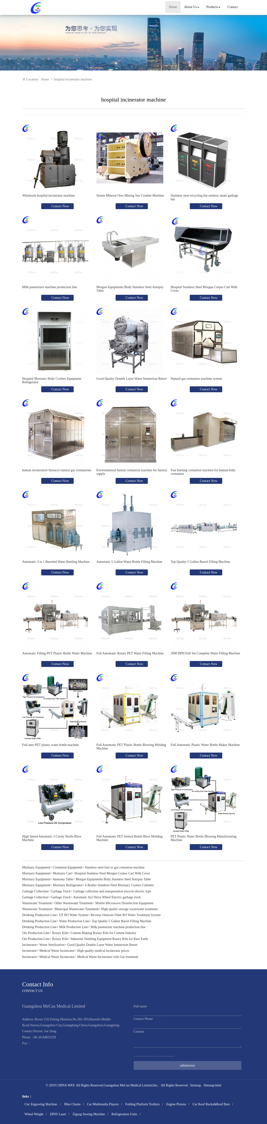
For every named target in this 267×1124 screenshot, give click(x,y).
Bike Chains (72, 1104)
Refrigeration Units (124, 1114)
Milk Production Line (73, 927)
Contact (232, 7)
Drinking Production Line (39, 915)
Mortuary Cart (62, 873)
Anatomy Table (63, 879)
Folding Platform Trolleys (142, 1104)
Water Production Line (74, 921)
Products (213, 7)
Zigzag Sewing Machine (88, 1114)
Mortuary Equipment (36, 867)
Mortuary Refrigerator (67, 885)
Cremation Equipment (67, 867)
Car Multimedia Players (103, 1104)
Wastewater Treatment (37, 903)
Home (173, 7)
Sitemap (195, 1085)
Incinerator (29, 945)
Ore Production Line (36, 933)
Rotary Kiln (60, 933)
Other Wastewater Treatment (73, 903)
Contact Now (59, 206)
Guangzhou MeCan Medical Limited (128, 1085)
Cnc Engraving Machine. (41, 1104)
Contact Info (37, 984)
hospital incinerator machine (73, 79)
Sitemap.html (212, 1085)
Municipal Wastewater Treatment (76, 909)
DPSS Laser (58, 1114)
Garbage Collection (35, 891)
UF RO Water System (73, 915)
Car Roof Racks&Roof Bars (211, 1104)
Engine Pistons (176, 1104)
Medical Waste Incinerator (56, 950)
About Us (191, 7)
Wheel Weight (34, 1114)
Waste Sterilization (51, 945)
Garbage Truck (61, 891)
